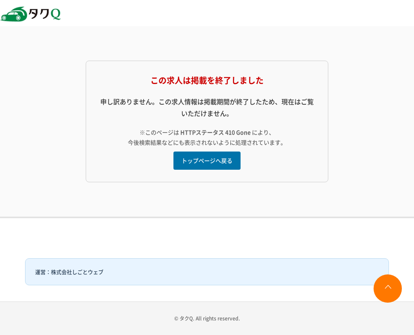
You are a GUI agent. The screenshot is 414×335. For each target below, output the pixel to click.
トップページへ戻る (207, 160)
